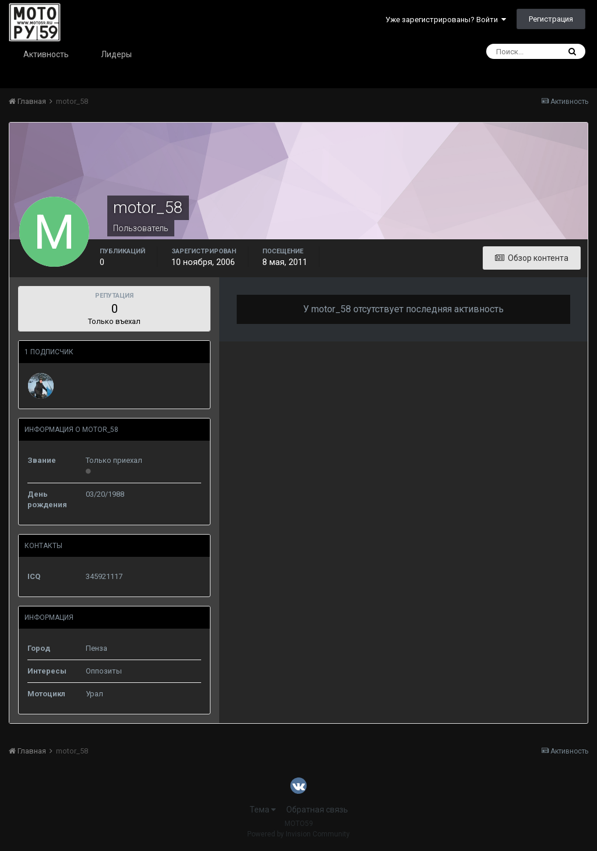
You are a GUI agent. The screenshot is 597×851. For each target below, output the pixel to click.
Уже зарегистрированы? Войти (445, 19)
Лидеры (116, 54)
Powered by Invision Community (298, 834)
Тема (263, 809)
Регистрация (551, 19)
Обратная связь (317, 809)
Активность (46, 54)
